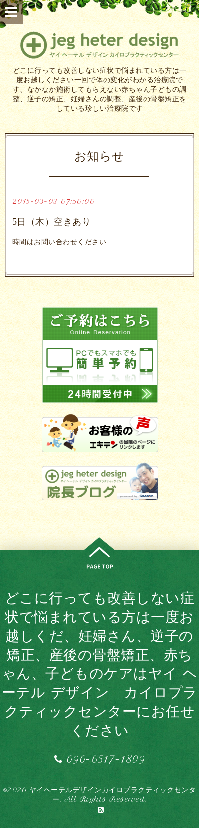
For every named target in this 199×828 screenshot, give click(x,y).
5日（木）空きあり (51, 222)
